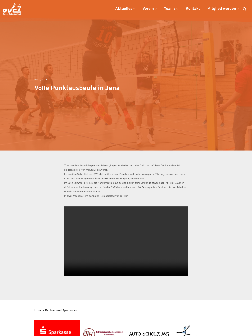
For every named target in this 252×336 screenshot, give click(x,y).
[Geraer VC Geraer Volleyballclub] (12, 9)
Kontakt (193, 8)
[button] (134, 9)
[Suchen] (244, 9)
